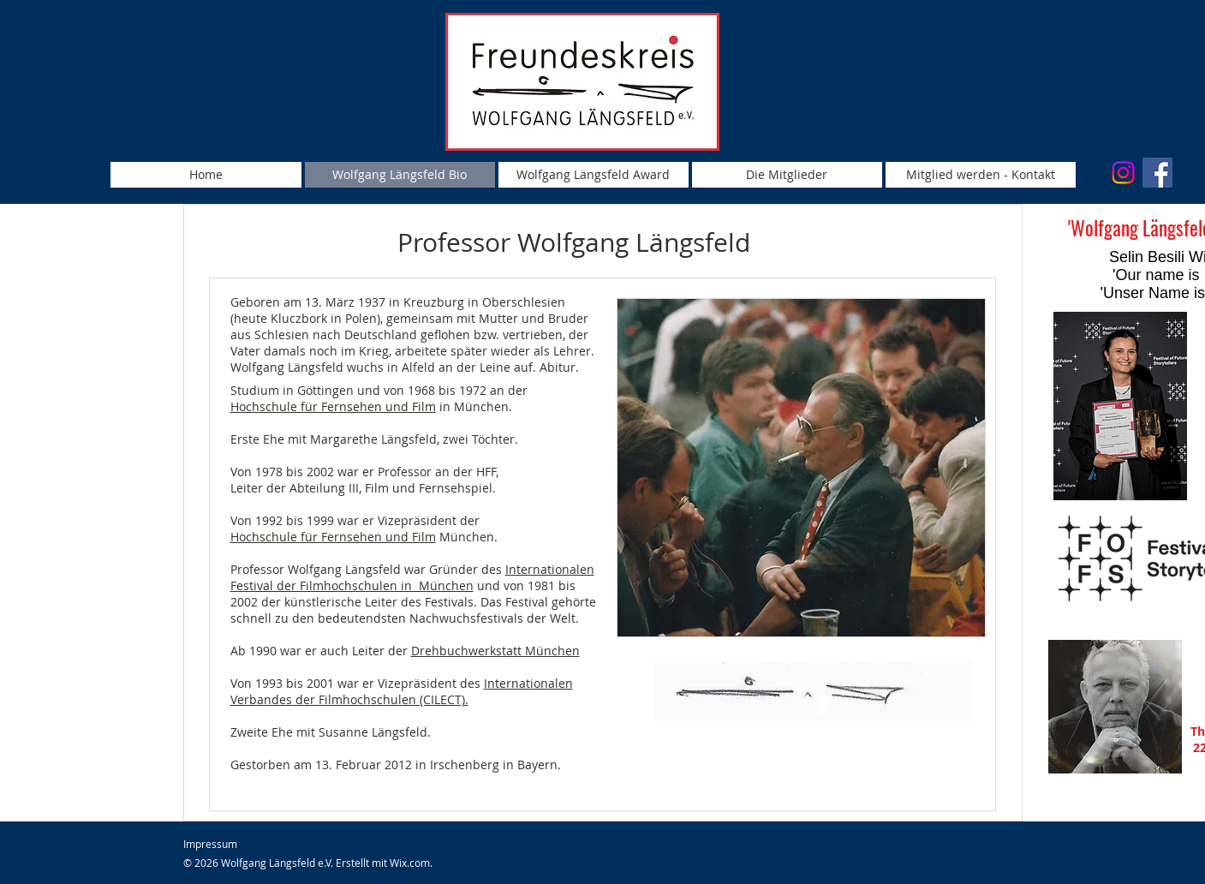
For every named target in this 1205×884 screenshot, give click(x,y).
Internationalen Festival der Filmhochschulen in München (412, 577)
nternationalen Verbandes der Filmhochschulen (401, 691)
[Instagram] (1123, 173)
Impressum (210, 844)
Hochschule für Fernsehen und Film (333, 406)
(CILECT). (442, 699)
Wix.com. (411, 862)
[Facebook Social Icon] (1157, 173)
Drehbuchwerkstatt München (495, 650)
